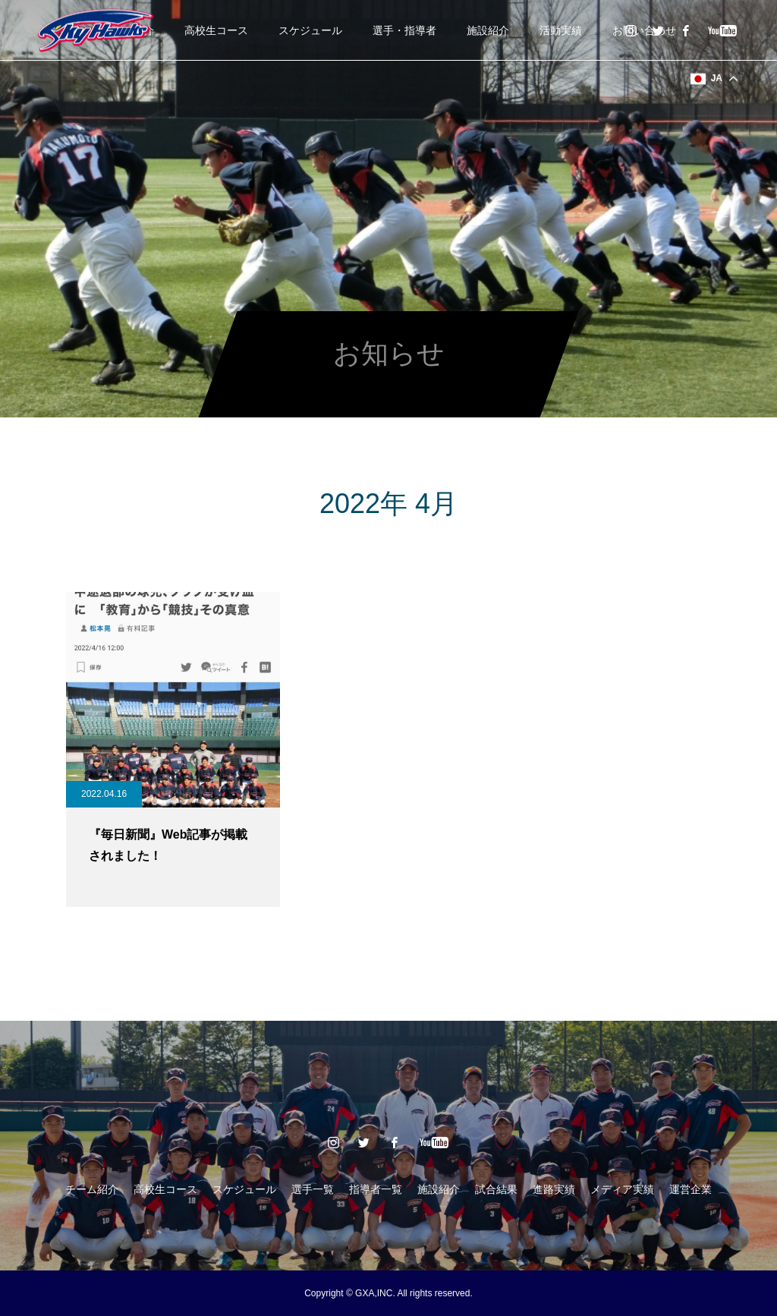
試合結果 (496, 1189)
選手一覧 (312, 1189)
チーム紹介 (91, 1189)
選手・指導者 (404, 30)
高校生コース (216, 30)
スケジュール (310, 30)
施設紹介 (488, 30)
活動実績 (560, 30)
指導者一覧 (375, 1189)
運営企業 (690, 1189)
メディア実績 (622, 1189)
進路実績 (554, 1189)
